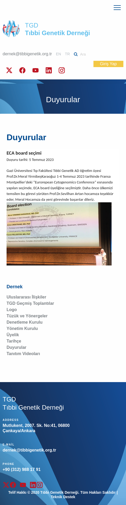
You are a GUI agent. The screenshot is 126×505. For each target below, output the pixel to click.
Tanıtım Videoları (23, 353)
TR (67, 54)
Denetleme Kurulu (25, 322)
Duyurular (17, 347)
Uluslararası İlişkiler (26, 297)
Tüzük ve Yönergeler (27, 316)
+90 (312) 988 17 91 (22, 469)
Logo (12, 309)
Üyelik (13, 335)
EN (58, 54)
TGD (57, 29)
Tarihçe (14, 341)
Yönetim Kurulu (22, 328)
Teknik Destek (63, 497)
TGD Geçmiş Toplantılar (30, 303)
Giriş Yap (108, 64)
